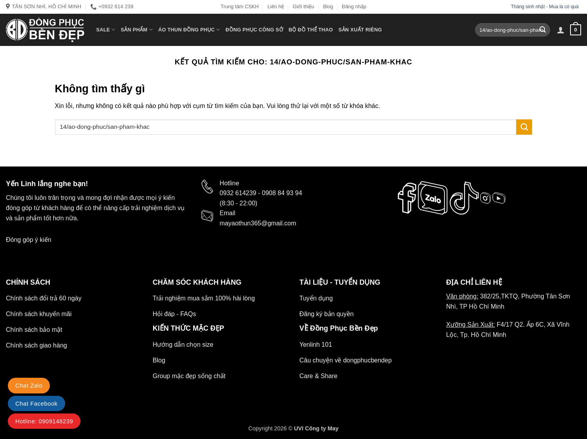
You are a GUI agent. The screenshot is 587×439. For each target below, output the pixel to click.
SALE (105, 29)
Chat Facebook (36, 403)
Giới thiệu (303, 6)
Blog (328, 6)
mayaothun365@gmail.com (257, 223)
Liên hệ (275, 6)
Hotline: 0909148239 (44, 421)
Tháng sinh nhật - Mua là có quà (545, 6)
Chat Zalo (28, 385)
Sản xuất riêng (360, 30)
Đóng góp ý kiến (28, 239)
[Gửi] (542, 30)
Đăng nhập (354, 6)
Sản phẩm (137, 29)
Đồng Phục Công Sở (254, 30)
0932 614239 (237, 193)
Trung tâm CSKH (240, 6)
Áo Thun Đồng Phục (189, 29)
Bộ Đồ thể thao (311, 30)
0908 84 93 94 (282, 193)
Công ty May (322, 428)
